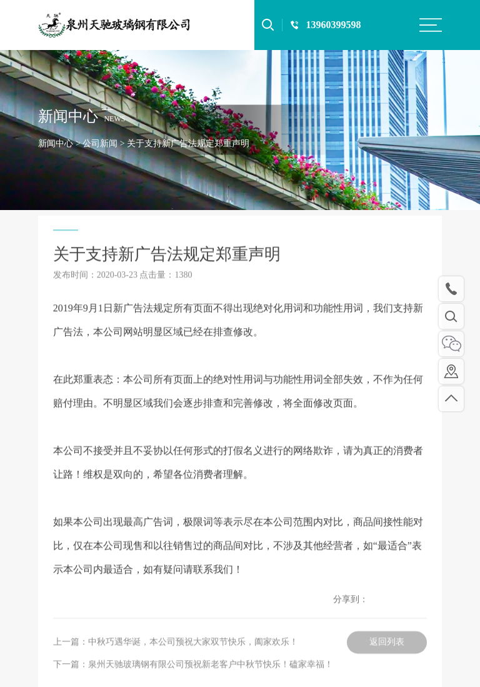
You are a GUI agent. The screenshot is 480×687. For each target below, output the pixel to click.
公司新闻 (100, 143)
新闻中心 (55, 143)
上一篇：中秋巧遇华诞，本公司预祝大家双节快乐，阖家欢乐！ (175, 664)
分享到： (350, 622)
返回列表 (386, 664)
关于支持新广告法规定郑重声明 (188, 143)
